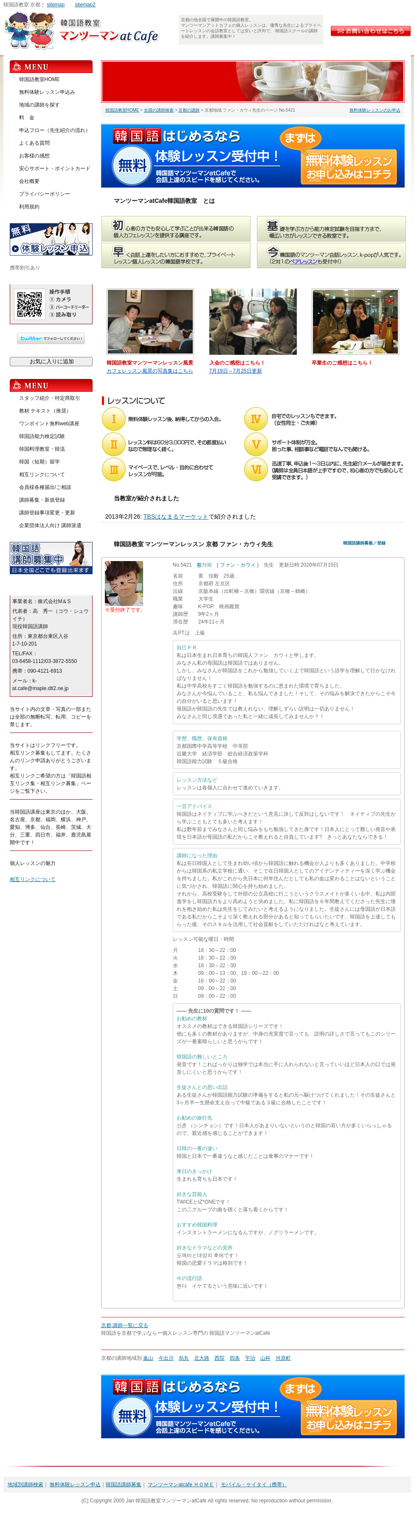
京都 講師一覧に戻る (124, 1325)
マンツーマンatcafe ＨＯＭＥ (181, 1485)
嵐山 (148, 1358)
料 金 (26, 118)
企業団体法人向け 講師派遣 (50, 525)
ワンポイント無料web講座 (49, 424)
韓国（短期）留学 (39, 462)
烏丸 (184, 1358)
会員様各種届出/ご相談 (45, 487)
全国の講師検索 (159, 110)
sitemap (56, 5)
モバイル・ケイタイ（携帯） (254, 1485)
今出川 (166, 1358)
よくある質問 (34, 143)
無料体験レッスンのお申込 (374, 110)
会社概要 (29, 181)
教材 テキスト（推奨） (45, 411)
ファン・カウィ (238, 565)
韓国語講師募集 (123, 1485)
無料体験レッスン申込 (75, 1485)
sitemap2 (85, 5)
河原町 (283, 1358)
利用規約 (29, 207)
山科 (265, 1358)
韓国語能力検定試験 (42, 436)
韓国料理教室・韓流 (42, 449)
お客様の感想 (34, 156)
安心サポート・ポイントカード (54, 168)
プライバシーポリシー (44, 194)
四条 (235, 1358)
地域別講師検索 (25, 1485)
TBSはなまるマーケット (176, 516)
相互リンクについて (42, 474)
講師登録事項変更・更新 (47, 513)
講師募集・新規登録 (42, 500)
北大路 (201, 1358)
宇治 (250, 1358)
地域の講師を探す (39, 105)
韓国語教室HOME (122, 110)
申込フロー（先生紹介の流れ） (54, 130)
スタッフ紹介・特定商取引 (49, 398)
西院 (219, 1358)
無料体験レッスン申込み (47, 92)
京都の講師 (189, 110)
